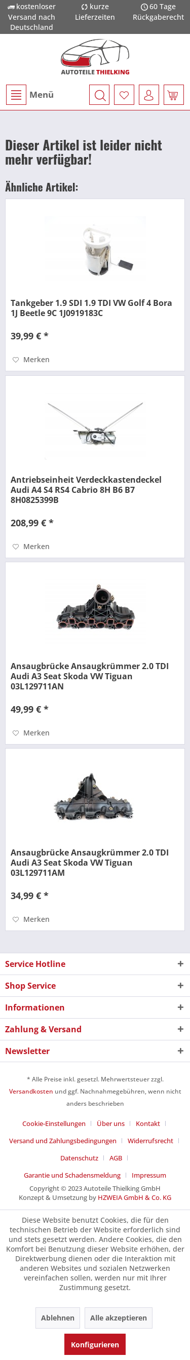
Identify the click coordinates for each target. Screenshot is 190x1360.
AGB (115, 1157)
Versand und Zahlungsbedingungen (63, 1140)
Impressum (149, 1175)
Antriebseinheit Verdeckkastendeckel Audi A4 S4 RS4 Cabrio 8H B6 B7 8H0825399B (86, 490)
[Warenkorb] (174, 95)
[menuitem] (29, 95)
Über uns (111, 1123)
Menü (30, 95)
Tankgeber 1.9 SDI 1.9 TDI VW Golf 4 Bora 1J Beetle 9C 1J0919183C (91, 308)
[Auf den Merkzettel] (31, 360)
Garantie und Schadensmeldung (72, 1175)
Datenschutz (79, 1157)
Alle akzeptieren (118, 1318)
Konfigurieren (95, 1344)
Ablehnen (57, 1318)
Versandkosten (31, 1091)
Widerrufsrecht (150, 1140)
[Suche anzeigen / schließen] (99, 95)
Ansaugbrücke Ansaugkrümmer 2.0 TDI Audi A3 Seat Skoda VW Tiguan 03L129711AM (90, 862)
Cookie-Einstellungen (54, 1123)
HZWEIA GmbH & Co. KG (134, 1197)
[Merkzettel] (124, 95)
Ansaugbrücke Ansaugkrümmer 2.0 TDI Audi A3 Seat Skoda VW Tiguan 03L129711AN (90, 676)
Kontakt (148, 1123)
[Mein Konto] (149, 95)
